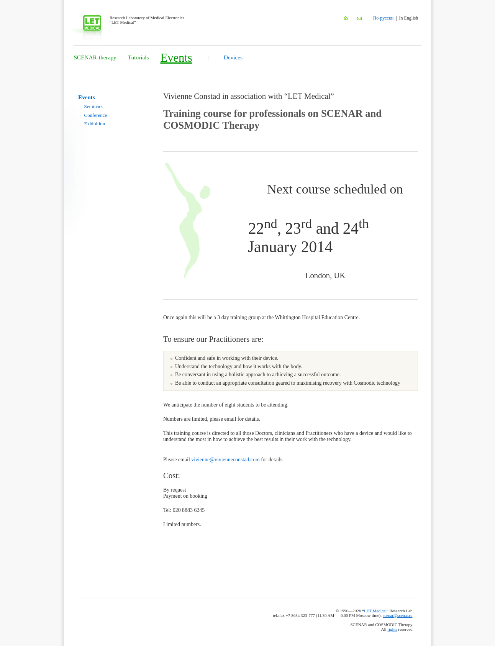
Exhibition (94, 123)
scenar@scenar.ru (398, 615)
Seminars (93, 106)
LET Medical (375, 610)
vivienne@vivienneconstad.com (225, 459)
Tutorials (138, 57)
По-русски (383, 18)
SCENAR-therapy (95, 57)
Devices (233, 57)
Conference (95, 115)
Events (176, 57)
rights (392, 629)
